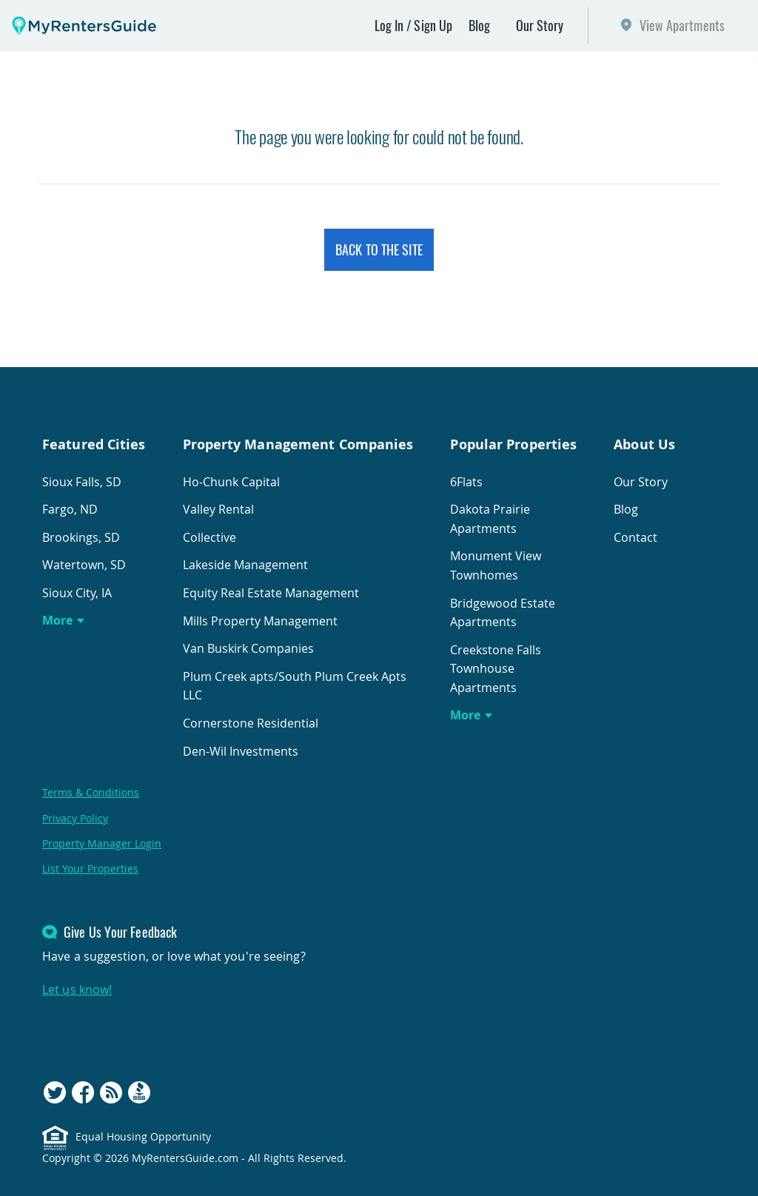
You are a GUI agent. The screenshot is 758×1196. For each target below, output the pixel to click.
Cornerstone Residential (250, 723)
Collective (209, 537)
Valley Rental (218, 509)
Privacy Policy (75, 818)
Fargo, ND (70, 509)
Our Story (540, 25)
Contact (635, 537)
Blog (479, 25)
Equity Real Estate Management (271, 593)
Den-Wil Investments (240, 751)
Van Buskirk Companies (248, 648)
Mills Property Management (260, 621)
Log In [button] (389, 25)
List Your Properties (90, 868)
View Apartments (682, 25)
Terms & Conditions (90, 792)
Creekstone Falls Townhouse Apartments (495, 669)
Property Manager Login (101, 843)
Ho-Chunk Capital (231, 482)
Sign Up (433, 25)
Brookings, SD (81, 537)
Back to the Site (379, 249)
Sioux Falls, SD (81, 482)
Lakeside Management (245, 565)
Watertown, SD (84, 565)
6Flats (466, 482)
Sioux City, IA (77, 593)
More (57, 620)
